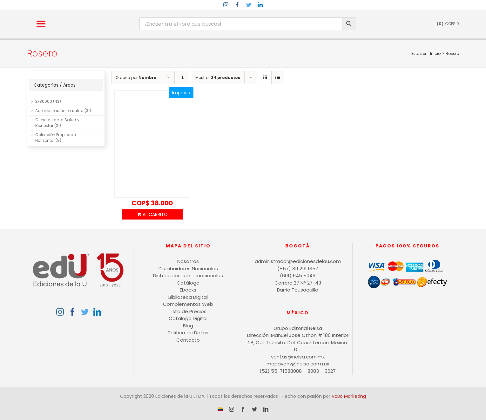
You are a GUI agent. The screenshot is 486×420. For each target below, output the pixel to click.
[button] (41, 24)
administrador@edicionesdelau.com (298, 261)
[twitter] (248, 4)
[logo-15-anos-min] (97, 15)
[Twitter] (85, 312)
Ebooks (188, 289)
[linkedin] (260, 4)
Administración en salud (59, 110)
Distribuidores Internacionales (188, 275)
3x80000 (43, 101)
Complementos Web (188, 304)
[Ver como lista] (278, 77)
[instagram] (225, 4)
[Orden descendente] (183, 77)
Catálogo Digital (188, 318)
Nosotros (188, 261)
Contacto (188, 340)
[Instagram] (60, 312)
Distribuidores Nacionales (188, 268)
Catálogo (188, 282)
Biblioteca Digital (188, 297)
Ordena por (136, 77)
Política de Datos (188, 332)
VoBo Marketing (349, 396)
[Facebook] (72, 312)
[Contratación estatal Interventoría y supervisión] (152, 144)
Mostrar (217, 77)
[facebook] (237, 4)
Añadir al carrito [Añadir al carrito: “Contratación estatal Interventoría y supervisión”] (152, 214)
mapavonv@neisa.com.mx (298, 363)
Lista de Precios (188, 311)
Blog (188, 325)
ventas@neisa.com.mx (298, 356)
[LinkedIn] (97, 312)
